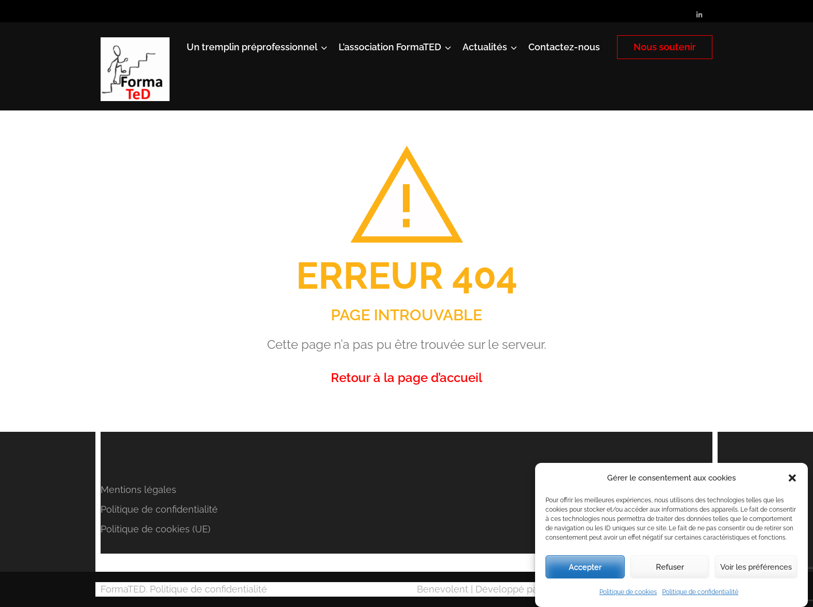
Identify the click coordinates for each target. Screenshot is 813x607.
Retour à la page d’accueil (406, 377)
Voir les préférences (756, 567)
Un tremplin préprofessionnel (252, 46)
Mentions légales (138, 489)
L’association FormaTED (390, 46)
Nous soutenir (665, 46)
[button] (792, 478)
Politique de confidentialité (700, 592)
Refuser (670, 567)
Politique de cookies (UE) (156, 529)
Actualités (484, 46)
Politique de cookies (628, 592)
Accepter (585, 567)
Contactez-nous (564, 46)
